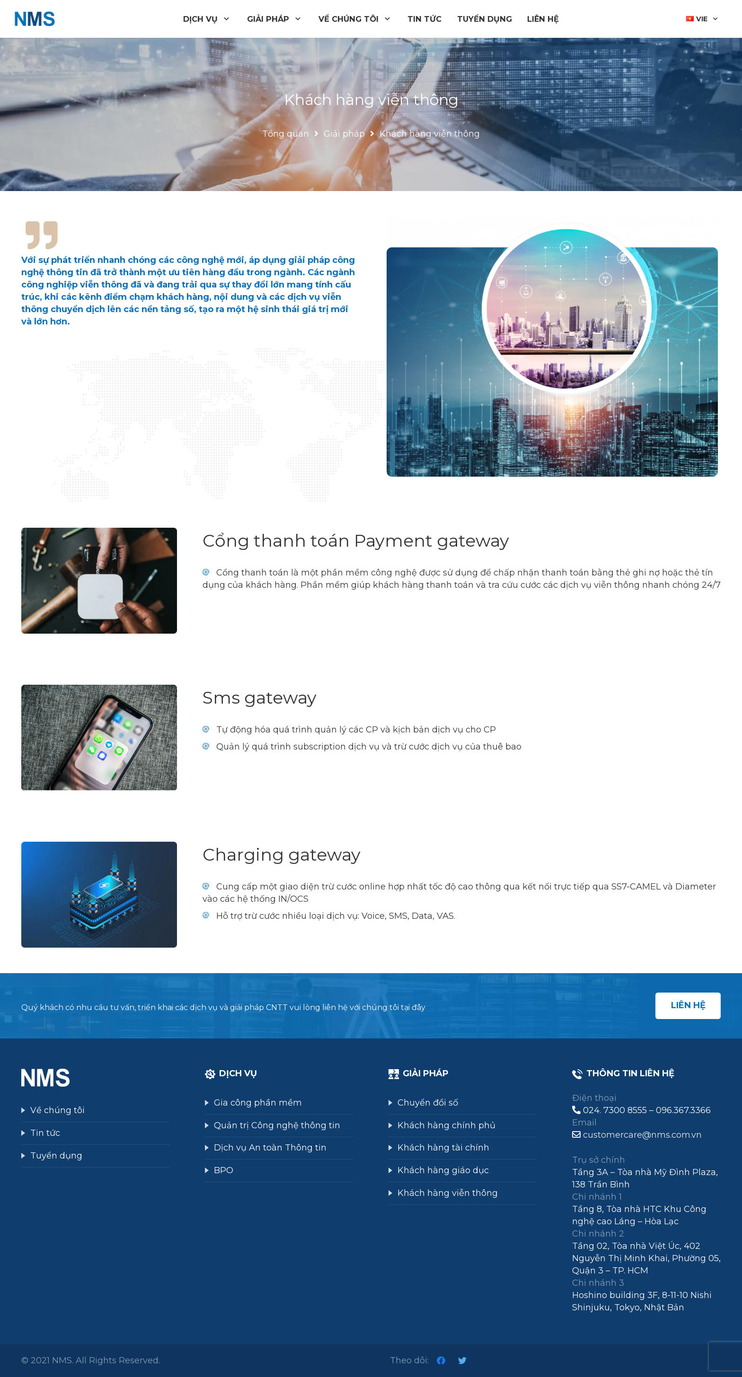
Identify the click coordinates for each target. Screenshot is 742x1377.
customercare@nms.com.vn (642, 1135)
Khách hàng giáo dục (443, 1170)
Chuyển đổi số (428, 1103)
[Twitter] (462, 1360)
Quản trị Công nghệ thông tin (277, 1125)
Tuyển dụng (56, 1155)
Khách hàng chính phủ (446, 1125)
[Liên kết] (34, 19)
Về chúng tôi (57, 1110)
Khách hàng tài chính (443, 1147)
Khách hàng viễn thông (448, 1193)
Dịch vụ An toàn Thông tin (270, 1147)
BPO (223, 1170)
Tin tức (45, 1133)
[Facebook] (440, 1360)
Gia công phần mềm (258, 1103)
